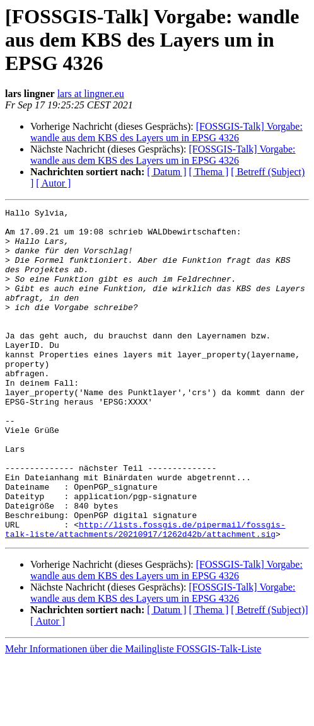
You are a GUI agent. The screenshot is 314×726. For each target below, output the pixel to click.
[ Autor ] (53, 183)
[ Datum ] (166, 171)
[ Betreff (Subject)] (269, 676)
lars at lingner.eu (90, 93)
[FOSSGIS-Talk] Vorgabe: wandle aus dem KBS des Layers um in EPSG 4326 (166, 132)
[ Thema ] (209, 171)
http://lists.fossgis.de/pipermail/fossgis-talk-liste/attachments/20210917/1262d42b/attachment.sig (145, 594)
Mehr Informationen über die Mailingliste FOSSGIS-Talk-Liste (133, 715)
